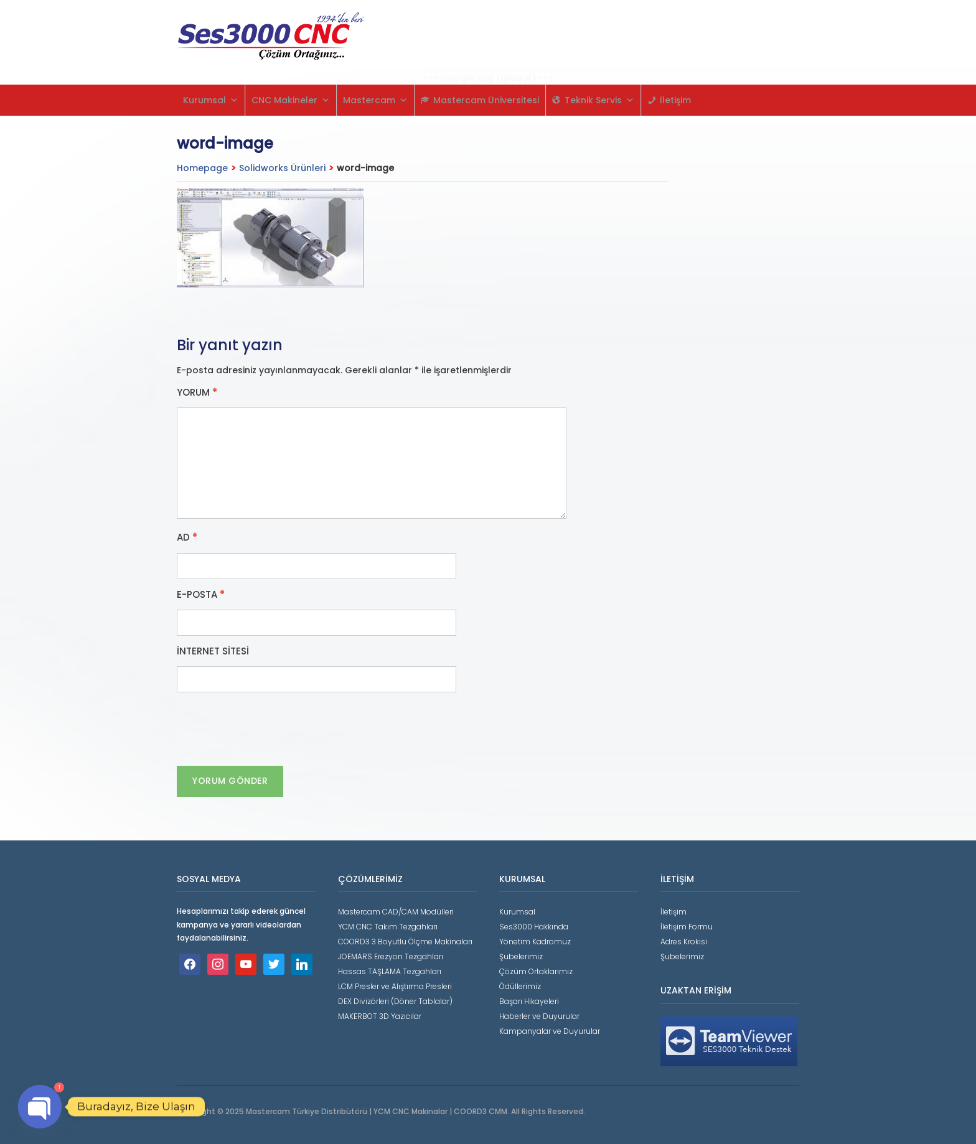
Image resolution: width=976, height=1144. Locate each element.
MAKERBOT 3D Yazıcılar (379, 1016)
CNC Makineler (290, 100)
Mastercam (375, 100)
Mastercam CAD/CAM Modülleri (396, 911)
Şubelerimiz (521, 956)
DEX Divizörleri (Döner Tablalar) (395, 1001)
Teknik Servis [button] (599, 100)
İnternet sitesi (213, 651)
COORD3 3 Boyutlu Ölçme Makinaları (405, 941)
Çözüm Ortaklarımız (536, 971)
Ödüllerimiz (520, 986)
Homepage (202, 168)
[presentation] (271, 729)
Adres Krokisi (683, 941)
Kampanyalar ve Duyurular (549, 1031)
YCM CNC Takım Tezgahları (388, 926)
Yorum (197, 392)
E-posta (201, 594)
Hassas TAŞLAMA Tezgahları (389, 971)
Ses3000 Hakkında (533, 926)
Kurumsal (210, 100)
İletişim (675, 100)
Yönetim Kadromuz (535, 941)
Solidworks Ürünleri (282, 168)
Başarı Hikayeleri (529, 1001)
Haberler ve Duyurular (539, 1016)
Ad (187, 537)
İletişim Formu (686, 926)
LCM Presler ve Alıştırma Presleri (395, 986)
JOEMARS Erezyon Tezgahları (390, 956)
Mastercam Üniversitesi (486, 100)
